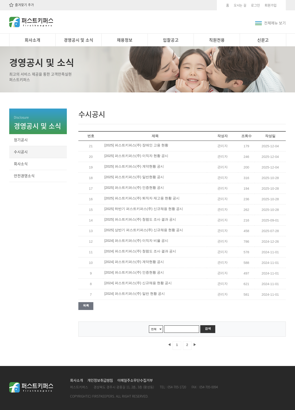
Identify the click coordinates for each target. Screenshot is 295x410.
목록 (86, 305)
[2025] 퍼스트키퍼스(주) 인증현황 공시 (134, 187)
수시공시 (21, 151)
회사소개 (32, 40)
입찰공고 (171, 40)
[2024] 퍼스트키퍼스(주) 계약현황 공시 (134, 262)
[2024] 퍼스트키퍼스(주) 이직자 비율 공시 (136, 240)
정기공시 (21, 139)
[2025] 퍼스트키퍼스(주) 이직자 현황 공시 (136, 156)
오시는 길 (240, 5)
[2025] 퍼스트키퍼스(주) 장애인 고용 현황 (136, 145)
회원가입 (271, 5)
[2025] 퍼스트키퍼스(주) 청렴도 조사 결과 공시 (140, 219)
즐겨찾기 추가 (21, 4)
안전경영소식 (24, 175)
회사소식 (21, 163)
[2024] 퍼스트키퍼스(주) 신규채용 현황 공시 (138, 283)
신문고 (263, 40)
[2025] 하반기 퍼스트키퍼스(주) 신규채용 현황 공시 (143, 209)
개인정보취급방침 (100, 380)
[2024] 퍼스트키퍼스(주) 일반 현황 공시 (134, 293)
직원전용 (217, 40)
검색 (208, 328)
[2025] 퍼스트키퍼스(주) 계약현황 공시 (134, 166)
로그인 (255, 5)
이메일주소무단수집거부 (135, 380)
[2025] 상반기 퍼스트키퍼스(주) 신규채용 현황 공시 (143, 230)
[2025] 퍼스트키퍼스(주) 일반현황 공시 (134, 177)
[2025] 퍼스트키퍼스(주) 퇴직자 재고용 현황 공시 (142, 198)
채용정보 (125, 40)
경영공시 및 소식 (79, 40)
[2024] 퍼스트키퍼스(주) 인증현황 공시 (134, 272)
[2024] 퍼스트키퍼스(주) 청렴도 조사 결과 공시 (140, 251)
